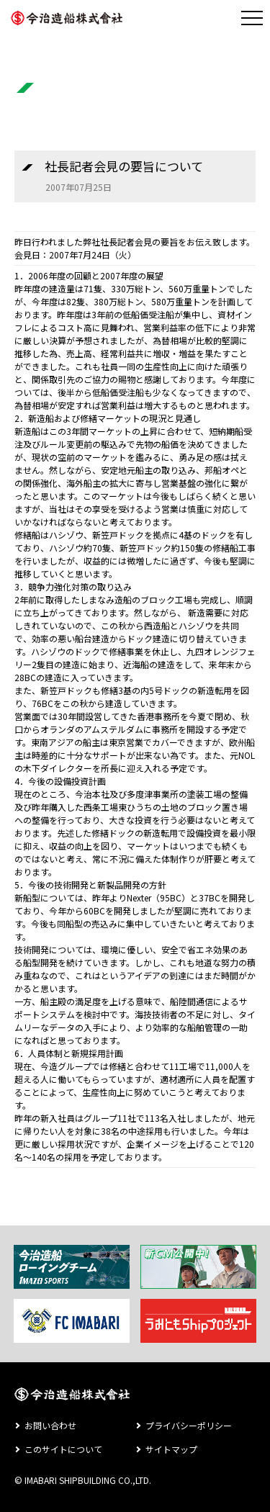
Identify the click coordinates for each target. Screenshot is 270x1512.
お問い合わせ (50, 1425)
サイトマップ (171, 1449)
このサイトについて (63, 1449)
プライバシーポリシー (188, 1425)
